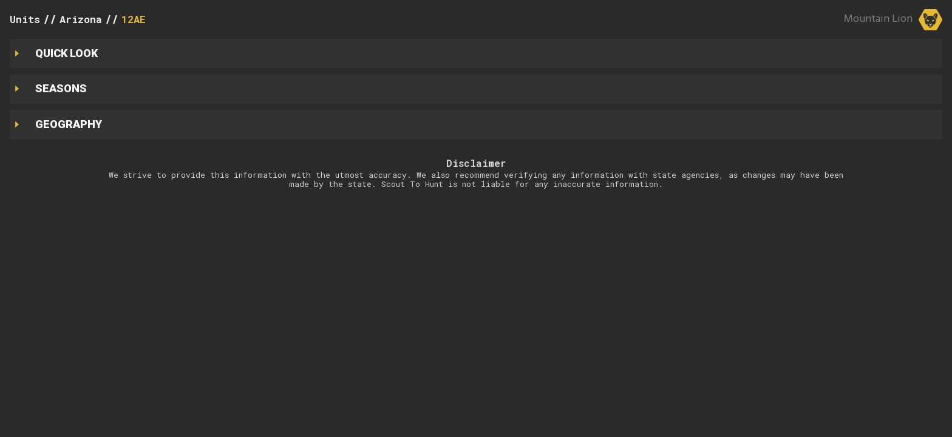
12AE (133, 19)
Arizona (80, 19)
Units (25, 19)
